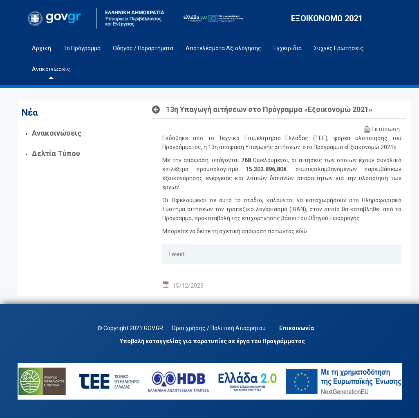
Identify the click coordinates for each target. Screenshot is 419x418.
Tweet (176, 254)
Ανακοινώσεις (56, 133)
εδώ (301, 231)
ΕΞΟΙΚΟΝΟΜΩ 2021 (327, 18)
